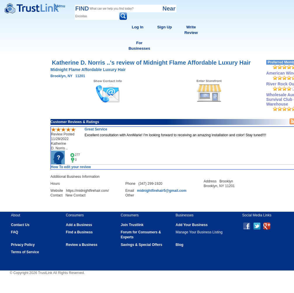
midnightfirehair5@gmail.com (161, 191)
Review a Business (82, 245)
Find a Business (79, 232)
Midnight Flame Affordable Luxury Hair (88, 69)
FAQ (14, 232)
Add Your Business (192, 225)
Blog (180, 245)
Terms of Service (25, 252)
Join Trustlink (132, 225)
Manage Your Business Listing (199, 232)
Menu (60, 7)
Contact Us (20, 225)
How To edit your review (71, 167)
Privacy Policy (23, 245)
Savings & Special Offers (141, 245)
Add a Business (79, 225)
